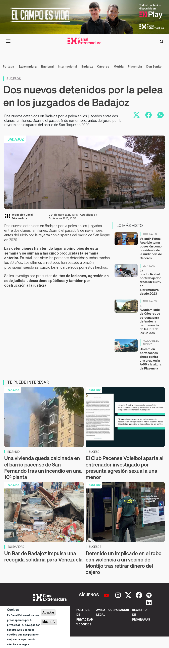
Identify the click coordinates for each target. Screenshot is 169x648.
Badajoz (86, 78)
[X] (128, 606)
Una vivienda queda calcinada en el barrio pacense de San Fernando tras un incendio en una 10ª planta (43, 479)
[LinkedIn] (149, 613)
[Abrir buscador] (161, 41)
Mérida (117, 78)
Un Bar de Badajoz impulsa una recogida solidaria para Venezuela (43, 568)
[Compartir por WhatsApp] (160, 126)
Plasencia (134, 78)
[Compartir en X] (136, 126)
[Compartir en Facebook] (148, 126)
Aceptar (48, 612)
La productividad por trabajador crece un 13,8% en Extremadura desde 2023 (150, 293)
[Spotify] (149, 606)
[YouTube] (106, 606)
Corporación (118, 621)
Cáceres (102, 78)
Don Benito (152, 78)
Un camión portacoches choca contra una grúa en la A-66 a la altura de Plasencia (151, 370)
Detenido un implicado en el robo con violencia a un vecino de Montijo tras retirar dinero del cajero (124, 574)
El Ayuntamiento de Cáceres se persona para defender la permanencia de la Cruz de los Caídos (150, 331)
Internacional (66, 78)
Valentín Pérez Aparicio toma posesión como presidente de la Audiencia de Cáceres (151, 259)
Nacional (46, 78)
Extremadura (26, 78)
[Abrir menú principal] (8, 41)
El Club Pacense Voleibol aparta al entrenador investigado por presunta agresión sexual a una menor (124, 479)
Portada (7, 78)
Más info (48, 621)
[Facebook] (139, 606)
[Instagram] (118, 606)
